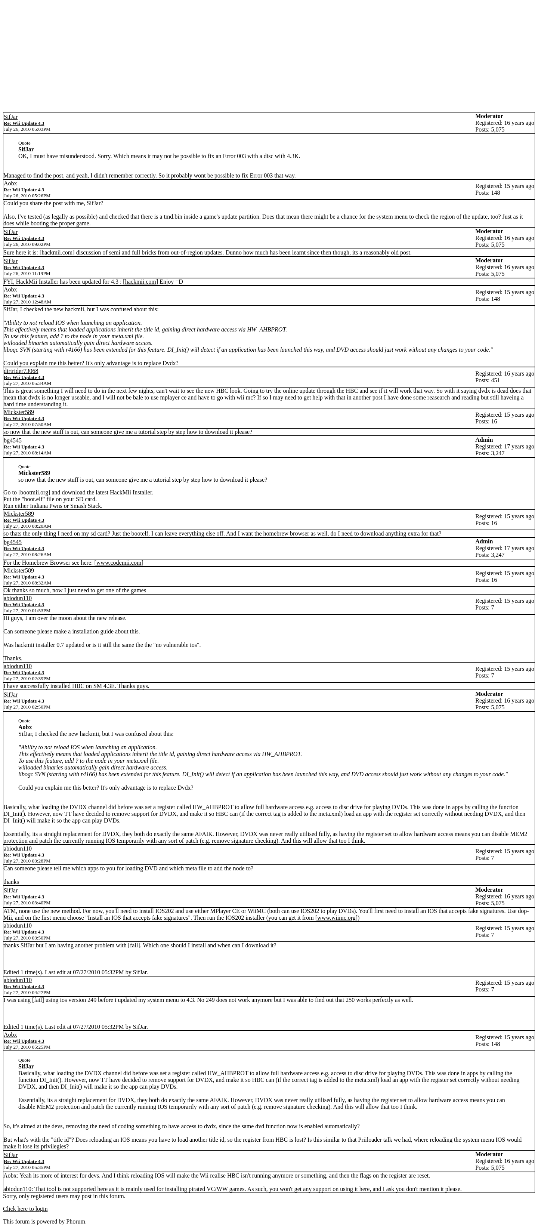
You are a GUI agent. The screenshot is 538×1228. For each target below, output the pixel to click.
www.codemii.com (119, 562)
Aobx (10, 183)
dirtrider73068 (21, 371)
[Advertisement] (269, 56)
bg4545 (13, 440)
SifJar (11, 117)
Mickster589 (19, 412)
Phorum (75, 1221)
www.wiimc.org (336, 917)
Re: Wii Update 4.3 (24, 123)
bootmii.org (34, 492)
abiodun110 (18, 598)
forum (22, 1221)
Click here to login (25, 1209)
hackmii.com (56, 252)
